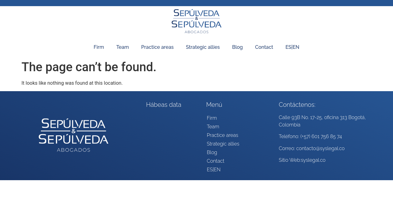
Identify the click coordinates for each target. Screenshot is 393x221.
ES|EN (292, 47)
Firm (99, 47)
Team (122, 47)
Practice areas (157, 47)
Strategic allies (203, 47)
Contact (264, 47)
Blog (237, 47)
